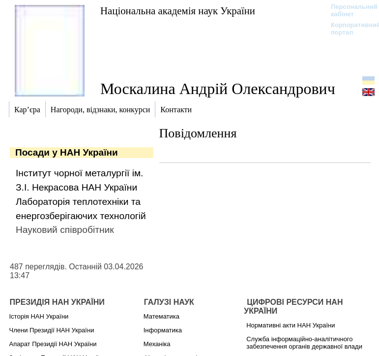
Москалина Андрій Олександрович (217, 88)
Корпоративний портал (349, 28)
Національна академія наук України (177, 10)
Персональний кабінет (349, 10)
